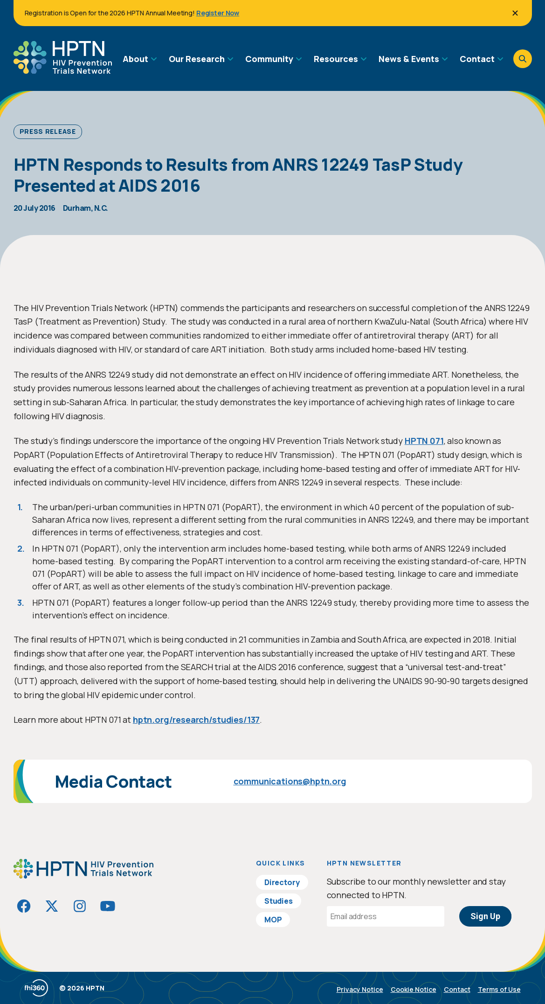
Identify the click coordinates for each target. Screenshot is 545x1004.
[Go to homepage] (63, 70)
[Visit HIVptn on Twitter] (51, 906)
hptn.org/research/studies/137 (196, 719)
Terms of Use (499, 989)
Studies (278, 901)
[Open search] (522, 58)
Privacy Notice (360, 989)
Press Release (48, 131)
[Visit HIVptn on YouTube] (107, 906)
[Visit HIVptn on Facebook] (24, 906)
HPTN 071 (424, 440)
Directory (282, 882)
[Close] (515, 13)
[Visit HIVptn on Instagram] (79, 906)
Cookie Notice (413, 989)
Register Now (217, 12)
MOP (273, 919)
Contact (457, 989)
